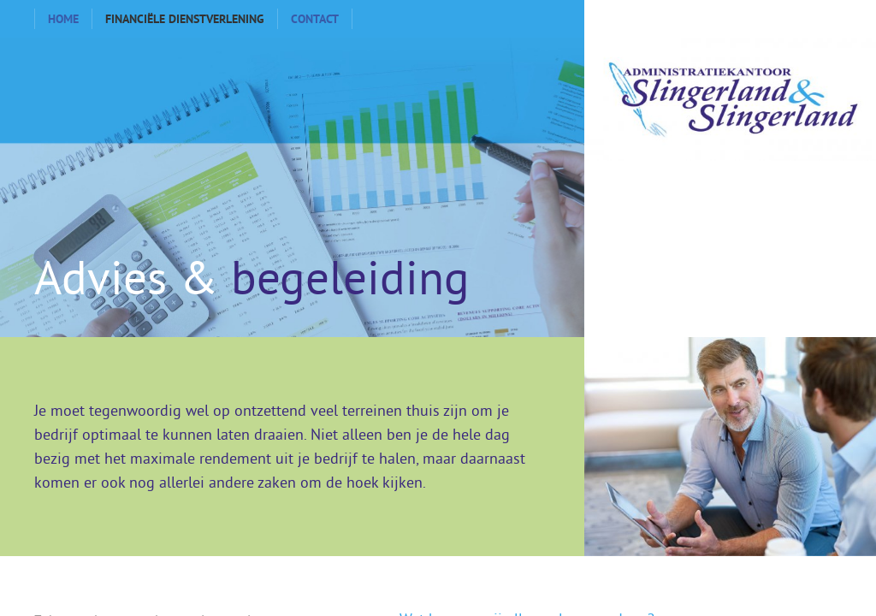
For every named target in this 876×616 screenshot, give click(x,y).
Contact (315, 19)
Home (63, 19)
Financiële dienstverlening (184, 19)
